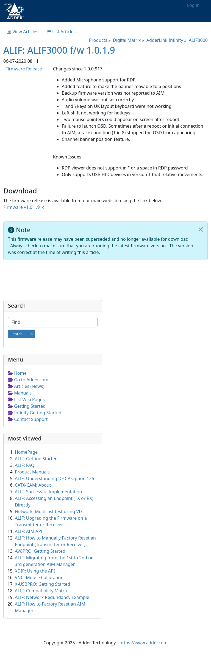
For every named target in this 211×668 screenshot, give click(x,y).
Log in (194, 5)
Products (98, 40)
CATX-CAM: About (33, 485)
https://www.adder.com (144, 643)
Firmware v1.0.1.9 (21, 207)
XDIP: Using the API (35, 571)
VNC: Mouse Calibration (39, 577)
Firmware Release (23, 69)
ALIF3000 (198, 40)
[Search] (16, 334)
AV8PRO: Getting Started (40, 551)
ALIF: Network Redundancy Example (52, 597)
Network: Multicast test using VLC (49, 511)
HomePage (26, 452)
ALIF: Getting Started (36, 459)
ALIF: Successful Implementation (48, 492)
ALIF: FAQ (24, 465)
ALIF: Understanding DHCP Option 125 (54, 478)
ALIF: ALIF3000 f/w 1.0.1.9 (59, 50)
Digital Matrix (127, 40)
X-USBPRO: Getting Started (42, 584)
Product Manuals (32, 472)
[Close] (200, 229)
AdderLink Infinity (164, 40)
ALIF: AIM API (28, 531)
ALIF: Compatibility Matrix (41, 591)
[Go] (30, 334)
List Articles (61, 32)
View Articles (22, 32)
